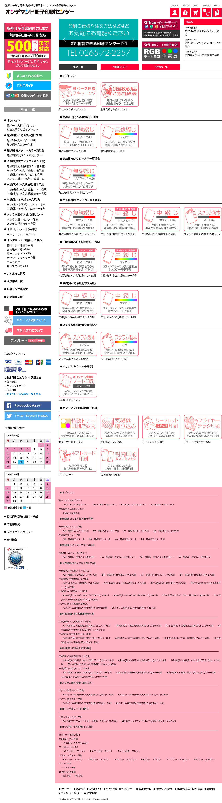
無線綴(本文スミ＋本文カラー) (24, 155)
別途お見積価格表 (71, 513)
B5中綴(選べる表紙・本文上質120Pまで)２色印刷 (186, 595)
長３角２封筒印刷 (17, 265)
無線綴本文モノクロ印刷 (21, 140)
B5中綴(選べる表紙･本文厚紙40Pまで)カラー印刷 (84, 677)
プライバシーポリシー (20, 531)
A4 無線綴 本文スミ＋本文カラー (80, 557)
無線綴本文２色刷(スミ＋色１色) (26, 166)
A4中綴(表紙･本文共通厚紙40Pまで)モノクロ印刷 (138, 626)
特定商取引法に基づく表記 (22, 516)
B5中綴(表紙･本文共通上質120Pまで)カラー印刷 (186, 638)
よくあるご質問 (16, 273)
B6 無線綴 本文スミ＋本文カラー (195, 557)
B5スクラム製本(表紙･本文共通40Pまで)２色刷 (134, 608)
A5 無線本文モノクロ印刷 (136, 531)
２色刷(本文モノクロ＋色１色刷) (26, 161)
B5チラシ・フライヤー (152, 759)
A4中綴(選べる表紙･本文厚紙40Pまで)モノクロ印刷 (142, 660)
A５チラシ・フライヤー (178, 759)
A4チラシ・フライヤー (125, 759)
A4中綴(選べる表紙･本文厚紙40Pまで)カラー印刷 (139, 672)
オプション (13, 120)
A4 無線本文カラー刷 (73, 539)
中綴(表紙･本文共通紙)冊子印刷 (25, 184)
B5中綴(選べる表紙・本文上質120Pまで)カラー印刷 (191, 672)
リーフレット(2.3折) (19, 253)
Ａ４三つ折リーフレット (128, 751)
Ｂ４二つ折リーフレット (101, 751)
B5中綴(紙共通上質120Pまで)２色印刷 (168, 583)
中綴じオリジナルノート (21, 234)
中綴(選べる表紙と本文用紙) (23, 199)
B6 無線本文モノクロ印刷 (166, 531)
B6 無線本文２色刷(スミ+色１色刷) (197, 575)
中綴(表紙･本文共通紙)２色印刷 (25, 170)
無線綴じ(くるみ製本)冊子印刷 (24, 135)
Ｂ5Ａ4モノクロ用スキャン (75, 504)
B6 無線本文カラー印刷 (153, 539)
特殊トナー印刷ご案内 (20, 245)
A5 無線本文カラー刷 (125, 539)
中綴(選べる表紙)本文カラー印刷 (26, 208)
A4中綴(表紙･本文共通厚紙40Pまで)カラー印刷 (137, 638)
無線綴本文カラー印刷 (20, 144)
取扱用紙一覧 (15, 281)
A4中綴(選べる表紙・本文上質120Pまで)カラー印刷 (87, 672)
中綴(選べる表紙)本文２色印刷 (24, 174)
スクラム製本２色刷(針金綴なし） (27, 178)
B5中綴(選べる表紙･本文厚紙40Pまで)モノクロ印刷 (92, 664)
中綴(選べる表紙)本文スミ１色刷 (26, 204)
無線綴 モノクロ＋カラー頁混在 (25, 150)
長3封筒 (67, 776)
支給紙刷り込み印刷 (18, 249)
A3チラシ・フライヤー (73, 759)
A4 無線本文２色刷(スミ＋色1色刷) (80, 575)
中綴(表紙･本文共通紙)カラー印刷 (26, 193)
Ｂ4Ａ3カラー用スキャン (162, 504)
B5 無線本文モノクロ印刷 (106, 531)
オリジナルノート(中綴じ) (22, 229)
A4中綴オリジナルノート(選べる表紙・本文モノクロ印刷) (90, 721)
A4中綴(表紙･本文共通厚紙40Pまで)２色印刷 (125, 583)
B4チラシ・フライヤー (99, 759)
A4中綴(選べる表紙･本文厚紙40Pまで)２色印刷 (136, 595)
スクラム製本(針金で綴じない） (25, 214)
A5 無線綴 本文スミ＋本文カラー (157, 557)
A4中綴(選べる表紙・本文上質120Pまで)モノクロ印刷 (88, 660)
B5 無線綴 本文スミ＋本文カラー (118, 557)
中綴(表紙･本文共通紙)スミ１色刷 (26, 189)
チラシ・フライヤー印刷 (21, 257)
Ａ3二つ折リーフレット (74, 751)
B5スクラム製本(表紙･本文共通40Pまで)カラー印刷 (140, 703)
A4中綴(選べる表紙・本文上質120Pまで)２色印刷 (86, 595)
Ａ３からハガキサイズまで (75, 743)
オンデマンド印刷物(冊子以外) (24, 240)
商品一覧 (78, 67)
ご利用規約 (13, 524)
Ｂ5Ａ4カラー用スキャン (104, 504)
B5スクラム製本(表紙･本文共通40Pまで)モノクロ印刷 (143, 694)
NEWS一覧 (161, 67)
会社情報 (12, 539)
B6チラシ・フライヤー (204, 759)
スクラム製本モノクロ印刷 (22, 219)
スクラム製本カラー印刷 (21, 223)
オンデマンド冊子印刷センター (80, 799)
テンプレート (127, 789)
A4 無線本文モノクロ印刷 (76, 531)
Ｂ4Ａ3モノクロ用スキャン (133, 504)
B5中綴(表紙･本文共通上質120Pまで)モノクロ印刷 (189, 626)
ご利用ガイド (119, 67)
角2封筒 (79, 776)
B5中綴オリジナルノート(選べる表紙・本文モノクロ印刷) (149, 721)
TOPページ (66, 789)
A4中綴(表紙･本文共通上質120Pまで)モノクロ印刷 (86, 626)
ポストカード (15, 261)
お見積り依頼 (15, 296)
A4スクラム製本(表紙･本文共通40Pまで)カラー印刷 (87, 703)
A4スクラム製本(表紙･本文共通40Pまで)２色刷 (85, 608)
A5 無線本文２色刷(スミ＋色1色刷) (158, 575)
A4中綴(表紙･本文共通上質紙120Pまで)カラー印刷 (86, 638)
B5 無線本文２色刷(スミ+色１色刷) (119, 575)
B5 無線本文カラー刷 (99, 539)
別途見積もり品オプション (22, 129)
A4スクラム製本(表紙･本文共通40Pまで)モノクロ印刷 (88, 694)
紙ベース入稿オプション (21, 125)
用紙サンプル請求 (17, 289)
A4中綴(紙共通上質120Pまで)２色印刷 (81, 583)
